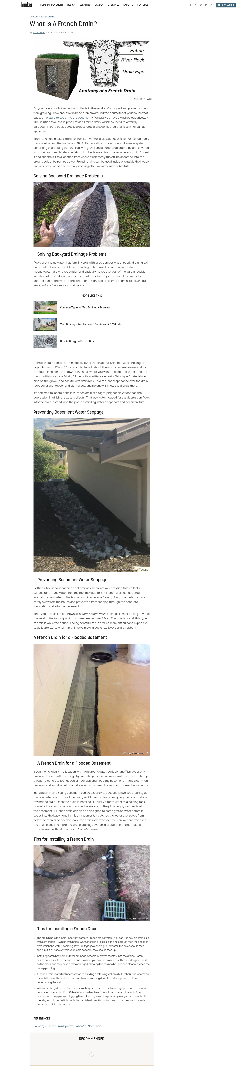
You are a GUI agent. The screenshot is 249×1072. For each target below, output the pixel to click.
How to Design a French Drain (77, 341)
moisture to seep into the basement (67, 117)
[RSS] (211, 5)
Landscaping (48, 17)
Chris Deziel (39, 33)
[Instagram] (196, 5)
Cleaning (85, 5)
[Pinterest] (201, 5)
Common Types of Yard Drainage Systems (85, 307)
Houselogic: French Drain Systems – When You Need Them (67, 1026)
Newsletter (226, 5)
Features (142, 5)
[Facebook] (191, 5)
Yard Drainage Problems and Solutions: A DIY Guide (90, 324)
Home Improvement (51, 5)
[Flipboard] (206, 5)
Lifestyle (113, 5)
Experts (128, 5)
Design (71, 5)
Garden (99, 5)
